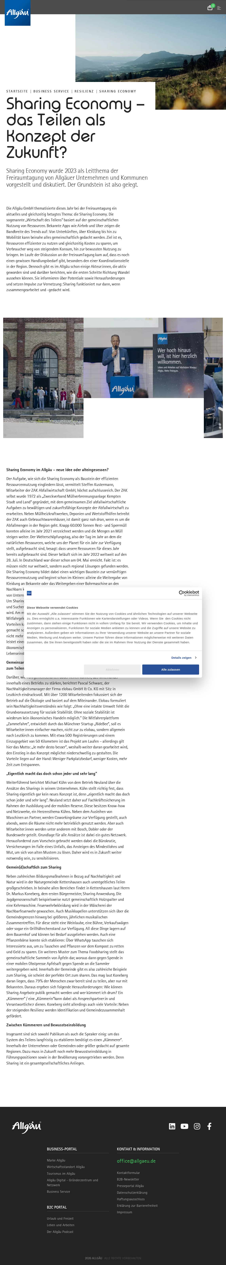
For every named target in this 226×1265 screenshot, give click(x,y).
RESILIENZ (84, 91)
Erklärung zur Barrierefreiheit (137, 1206)
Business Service (51, 91)
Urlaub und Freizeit (60, 1218)
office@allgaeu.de (136, 1161)
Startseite (17, 91)
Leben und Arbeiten (60, 1225)
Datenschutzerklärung (132, 1193)
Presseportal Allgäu (130, 1186)
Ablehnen (112, 669)
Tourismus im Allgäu (61, 1174)
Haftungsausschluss (131, 1199)
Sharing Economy (117, 91)
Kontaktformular (128, 1173)
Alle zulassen (170, 669)
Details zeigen (181, 657)
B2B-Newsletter (128, 1179)
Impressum (124, 1212)
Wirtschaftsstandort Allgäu (66, 1167)
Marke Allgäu (56, 1160)
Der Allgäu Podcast (60, 1232)
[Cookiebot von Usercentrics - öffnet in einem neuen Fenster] (181, 593)
